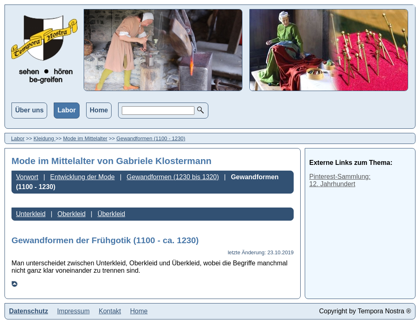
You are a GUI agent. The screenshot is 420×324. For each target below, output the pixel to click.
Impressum (73, 311)
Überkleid (112, 213)
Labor (66, 110)
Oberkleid (71, 213)
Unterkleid (31, 213)
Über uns (29, 110)
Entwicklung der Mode (82, 176)
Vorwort (27, 176)
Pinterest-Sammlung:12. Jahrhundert (339, 180)
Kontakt (110, 311)
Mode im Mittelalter (85, 138)
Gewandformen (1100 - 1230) (150, 138)
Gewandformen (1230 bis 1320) (173, 176)
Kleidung (44, 138)
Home (99, 110)
